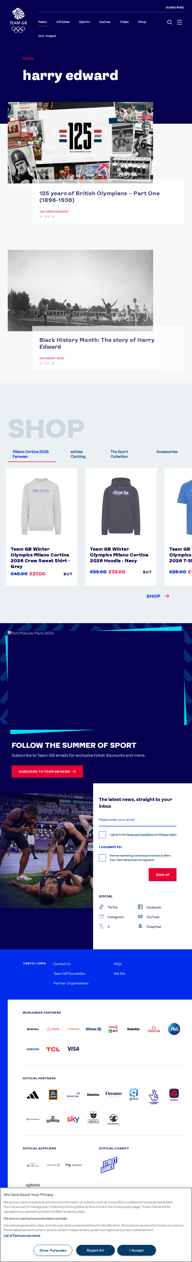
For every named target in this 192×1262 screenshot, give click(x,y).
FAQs (118, 964)
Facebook (149, 906)
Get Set (119, 973)
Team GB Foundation (69, 973)
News (42, 22)
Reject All (95, 1250)
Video (124, 22)
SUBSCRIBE (175, 7)
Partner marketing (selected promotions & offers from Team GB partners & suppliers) (140, 858)
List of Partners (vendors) (22, 1236)
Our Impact (47, 36)
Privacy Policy (168, 834)
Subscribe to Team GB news (47, 771)
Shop (142, 22)
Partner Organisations (71, 983)
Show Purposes (52, 1250)
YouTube (148, 916)
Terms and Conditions (140, 834)
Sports (84, 22)
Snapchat (149, 926)
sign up (163, 875)
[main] (96, 1225)
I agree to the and (143, 834)
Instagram (111, 916)
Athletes (63, 22)
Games (105, 22)
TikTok (108, 906)
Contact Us (62, 964)
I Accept (136, 1250)
